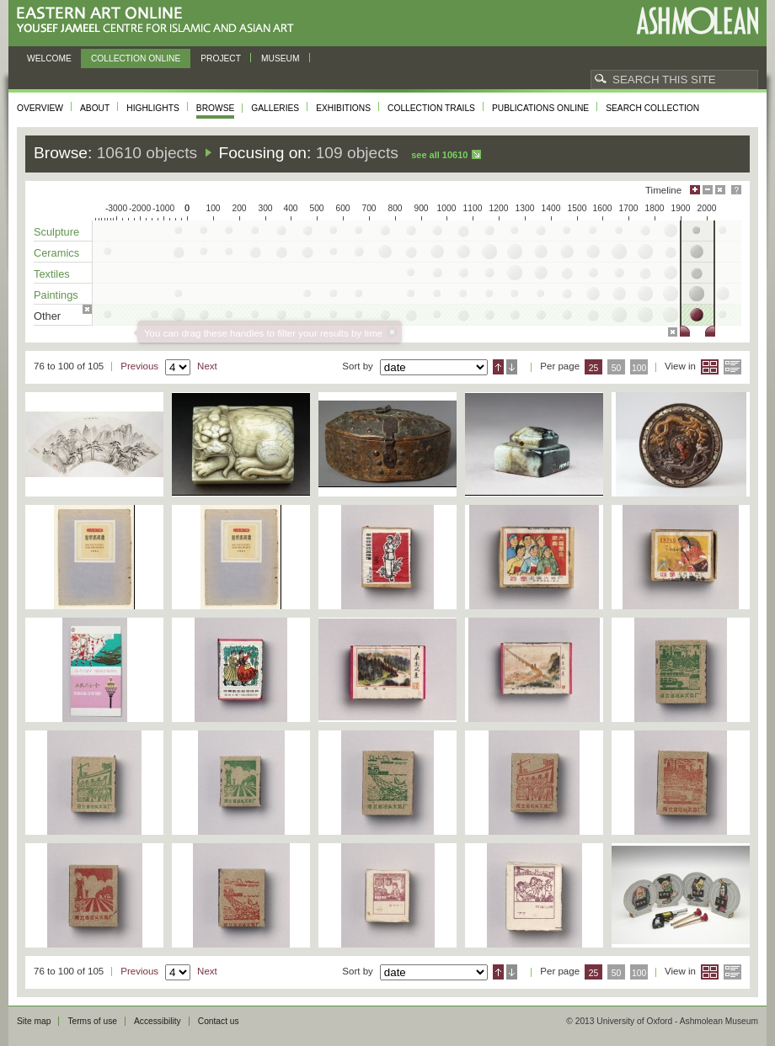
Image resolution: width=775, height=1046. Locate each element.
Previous (139, 366)
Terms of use (92, 1021)
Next (207, 366)
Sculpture (56, 232)
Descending (511, 366)
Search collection (652, 108)
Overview (40, 108)
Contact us (218, 1021)
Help (736, 189)
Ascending (498, 366)
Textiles (52, 274)
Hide (720, 189)
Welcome (49, 58)
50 (617, 368)
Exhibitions (343, 108)
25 (594, 368)
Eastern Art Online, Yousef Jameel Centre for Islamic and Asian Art (159, 21)
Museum (280, 58)
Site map (34, 1021)
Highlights (152, 108)
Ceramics (56, 253)
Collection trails (431, 108)
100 (639, 368)
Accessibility (157, 1021)
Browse (215, 108)
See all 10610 (439, 155)
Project (220, 58)
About (95, 108)
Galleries (275, 108)
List (732, 366)
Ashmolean (697, 21)
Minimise (708, 189)
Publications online (540, 108)
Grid (710, 366)
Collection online (135, 58)
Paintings (56, 295)
